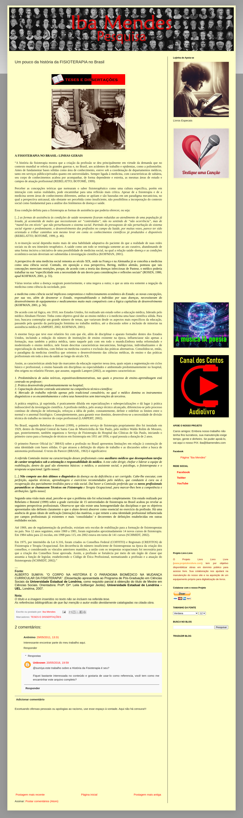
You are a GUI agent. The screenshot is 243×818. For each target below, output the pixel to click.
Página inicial (89, 794)
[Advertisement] (200, 240)
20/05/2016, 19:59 (58, 662)
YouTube (182, 483)
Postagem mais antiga (147, 794)
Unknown (39, 662)
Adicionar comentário (30, 699)
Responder (30, 647)
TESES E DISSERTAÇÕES (46, 617)
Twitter (181, 477)
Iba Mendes (49, 611)
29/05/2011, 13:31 (48, 637)
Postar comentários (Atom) (41, 801)
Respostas (34, 655)
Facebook (183, 472)
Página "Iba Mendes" (193, 457)
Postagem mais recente (30, 794)
